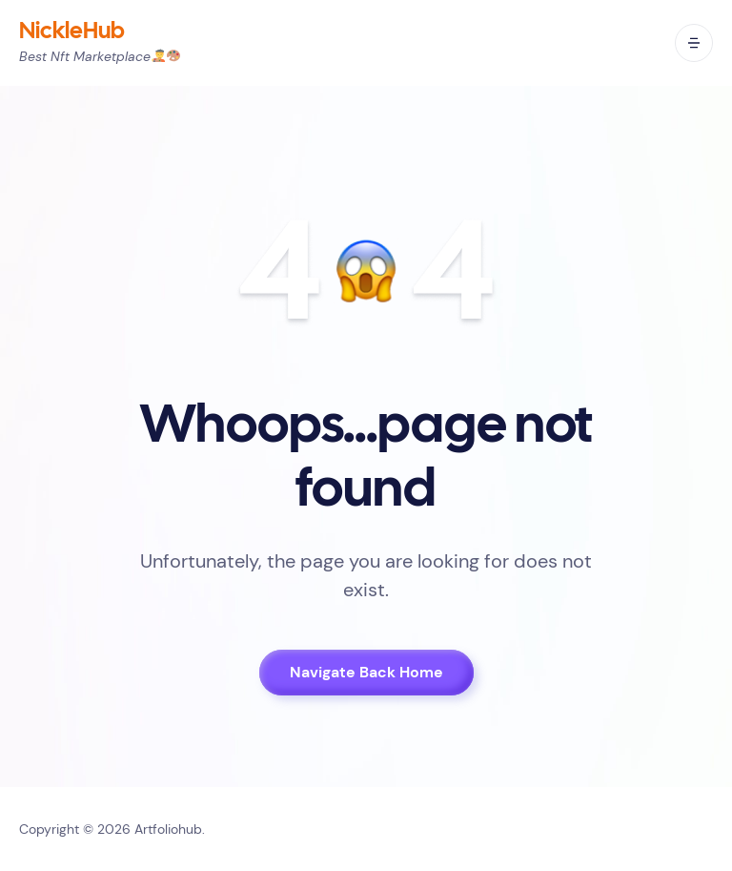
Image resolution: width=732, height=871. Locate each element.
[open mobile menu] (694, 43)
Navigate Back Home (366, 672)
